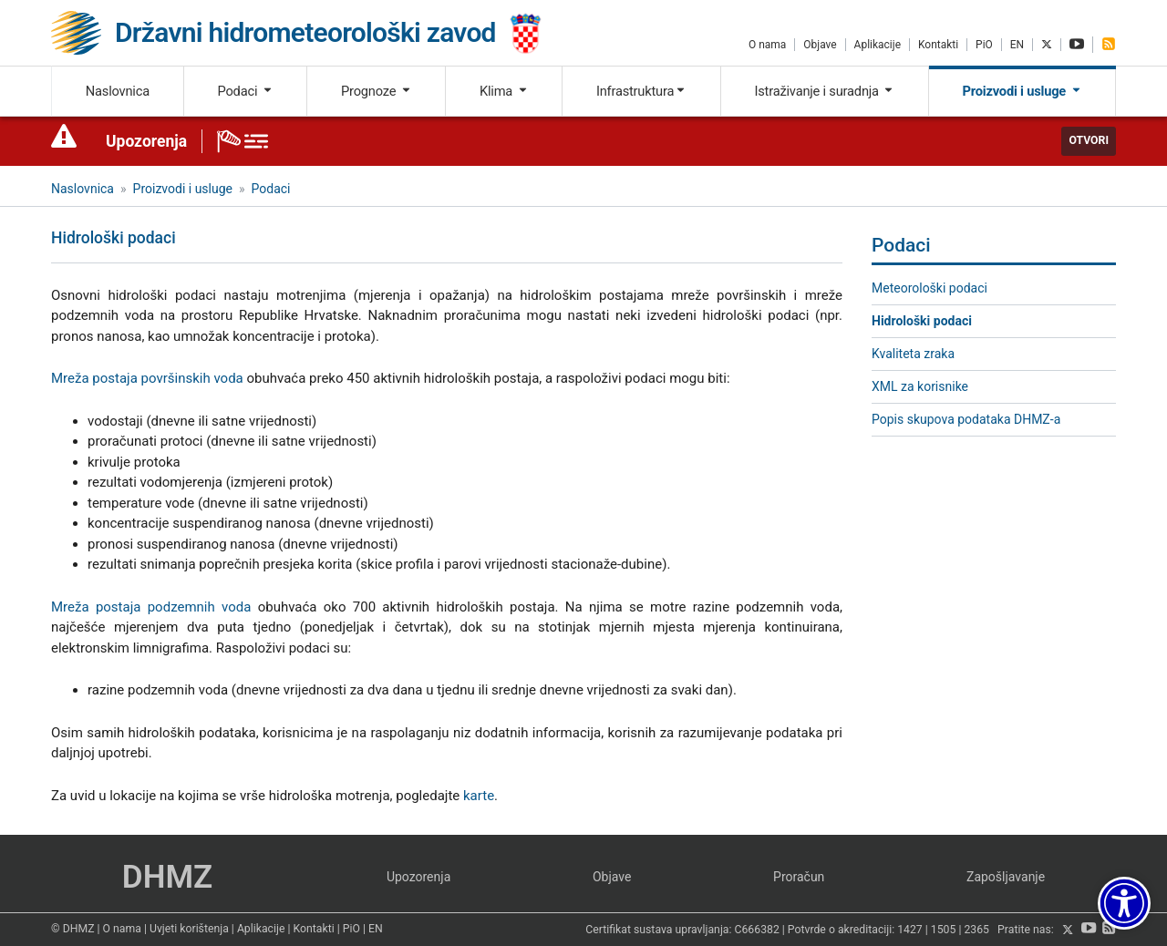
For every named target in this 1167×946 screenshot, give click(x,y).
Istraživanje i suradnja (824, 91)
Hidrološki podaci (922, 321)
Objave (819, 44)
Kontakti (938, 44)
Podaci (245, 91)
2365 (976, 930)
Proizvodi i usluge (1022, 91)
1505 (943, 930)
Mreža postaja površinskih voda (147, 378)
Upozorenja (146, 141)
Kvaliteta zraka (913, 353)
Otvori (1089, 140)
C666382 (757, 930)
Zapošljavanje (1005, 876)
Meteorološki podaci (929, 288)
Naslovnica (118, 91)
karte (478, 795)
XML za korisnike (920, 386)
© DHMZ (72, 928)
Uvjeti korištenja (189, 928)
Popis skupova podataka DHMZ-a (966, 419)
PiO (984, 44)
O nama (767, 44)
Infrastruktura (641, 91)
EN (1017, 44)
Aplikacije (877, 44)
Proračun (798, 876)
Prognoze (376, 91)
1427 (910, 930)
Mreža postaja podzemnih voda (151, 607)
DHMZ (167, 877)
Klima (504, 91)
